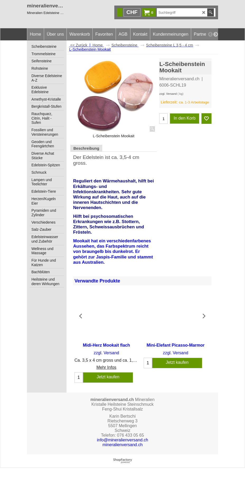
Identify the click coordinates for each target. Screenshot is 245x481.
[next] (215, 34)
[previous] (210, 34)
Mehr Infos (106, 367)
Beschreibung (86, 148)
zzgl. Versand (168, 93)
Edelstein (93, 157)
